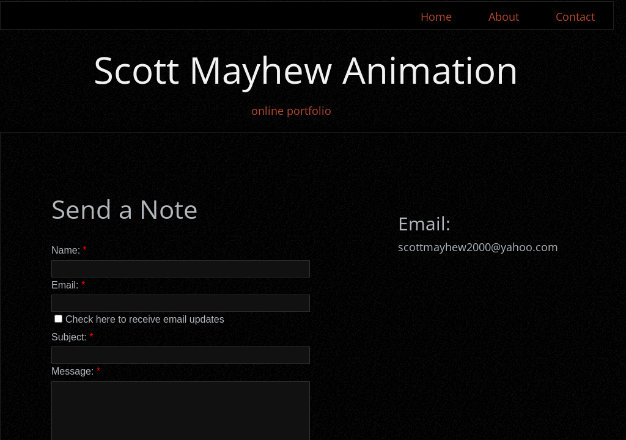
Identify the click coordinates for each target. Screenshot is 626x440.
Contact (575, 16)
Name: (69, 250)
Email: (68, 285)
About (503, 16)
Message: (75, 371)
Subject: (72, 337)
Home (436, 16)
